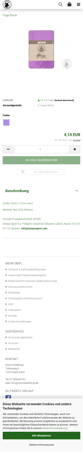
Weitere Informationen (41, 444)
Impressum (14, 310)
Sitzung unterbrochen (20, 286)
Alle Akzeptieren (41, 435)
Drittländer (14, 292)
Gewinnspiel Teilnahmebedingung (27, 275)
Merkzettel (14, 349)
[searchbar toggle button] (60, 4)
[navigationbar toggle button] (78, 4)
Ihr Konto (13, 343)
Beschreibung (17, 191)
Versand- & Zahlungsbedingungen (27, 269)
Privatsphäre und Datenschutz (25, 298)
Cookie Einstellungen (19, 321)
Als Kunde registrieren (20, 337)
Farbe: (6, 115)
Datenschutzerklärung (54, 428)
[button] (8, 149)
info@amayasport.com (34, 228)
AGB (10, 304)
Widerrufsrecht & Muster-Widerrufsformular (32, 281)
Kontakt (12, 315)
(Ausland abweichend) (64, 100)
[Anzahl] (41, 149)
